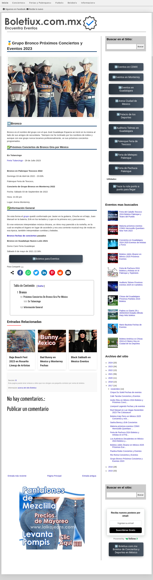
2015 (110, 471)
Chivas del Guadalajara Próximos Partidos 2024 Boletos (129, 298)
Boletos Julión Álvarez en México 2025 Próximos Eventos (130, 256)
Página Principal (54, 476)
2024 (110, 363)
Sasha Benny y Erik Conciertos (123, 422)
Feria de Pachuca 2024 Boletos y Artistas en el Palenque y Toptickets (129, 270)
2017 (110, 385)
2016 (110, 467)
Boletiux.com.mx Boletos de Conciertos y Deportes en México (126, 549)
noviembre (115, 389)
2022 (110, 370)
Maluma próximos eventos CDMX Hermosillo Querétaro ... (125, 427)
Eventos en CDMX (128, 66)
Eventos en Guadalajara (126, 89)
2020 (110, 378)
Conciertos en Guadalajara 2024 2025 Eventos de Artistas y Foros (132, 242)
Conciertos (18, 3)
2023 (110, 366)
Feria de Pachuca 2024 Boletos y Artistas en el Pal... (124, 433)
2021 (110, 374)
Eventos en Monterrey (128, 77)
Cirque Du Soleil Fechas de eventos (125, 392)
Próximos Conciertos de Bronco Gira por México (45, 296)
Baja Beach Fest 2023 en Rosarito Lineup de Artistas (19, 361)
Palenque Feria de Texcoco (128, 143)
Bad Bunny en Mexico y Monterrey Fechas (51, 361)
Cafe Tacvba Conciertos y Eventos (125, 396)
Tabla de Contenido (29, 285)
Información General (33, 307)
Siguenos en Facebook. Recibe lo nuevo (23, 9)
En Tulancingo (34, 301)
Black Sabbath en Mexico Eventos (81, 359)
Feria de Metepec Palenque (127, 156)
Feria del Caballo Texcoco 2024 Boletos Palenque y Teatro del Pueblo (130, 214)
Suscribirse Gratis (125, 530)
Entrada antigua (89, 476)
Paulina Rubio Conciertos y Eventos (125, 451)
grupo (26, 216)
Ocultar (41, 285)
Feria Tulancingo (15, 160)
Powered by (125, 539)
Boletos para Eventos (47, 258)
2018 (110, 382)
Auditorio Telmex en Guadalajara (128, 129)
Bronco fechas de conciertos (22, 235)
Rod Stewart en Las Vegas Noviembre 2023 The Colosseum (126, 411)
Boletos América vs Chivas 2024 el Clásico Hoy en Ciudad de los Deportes (131, 341)
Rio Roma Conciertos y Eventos (124, 455)
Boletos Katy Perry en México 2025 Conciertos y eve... (125, 417)
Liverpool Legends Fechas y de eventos (127, 406)
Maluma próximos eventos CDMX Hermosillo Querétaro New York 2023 (131, 228)
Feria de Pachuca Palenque (127, 170)
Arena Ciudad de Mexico (127, 102)
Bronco (23, 292)
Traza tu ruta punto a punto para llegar (127, 188)
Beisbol (72, 3)
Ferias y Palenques (40, 3)
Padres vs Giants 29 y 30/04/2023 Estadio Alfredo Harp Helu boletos (131, 313)
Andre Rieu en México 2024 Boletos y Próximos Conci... (126, 401)
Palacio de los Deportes (127, 116)
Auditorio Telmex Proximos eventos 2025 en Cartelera (130, 283)
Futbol (59, 3)
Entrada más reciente (17, 476)
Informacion (88, 3)
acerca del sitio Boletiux (27, 388)
